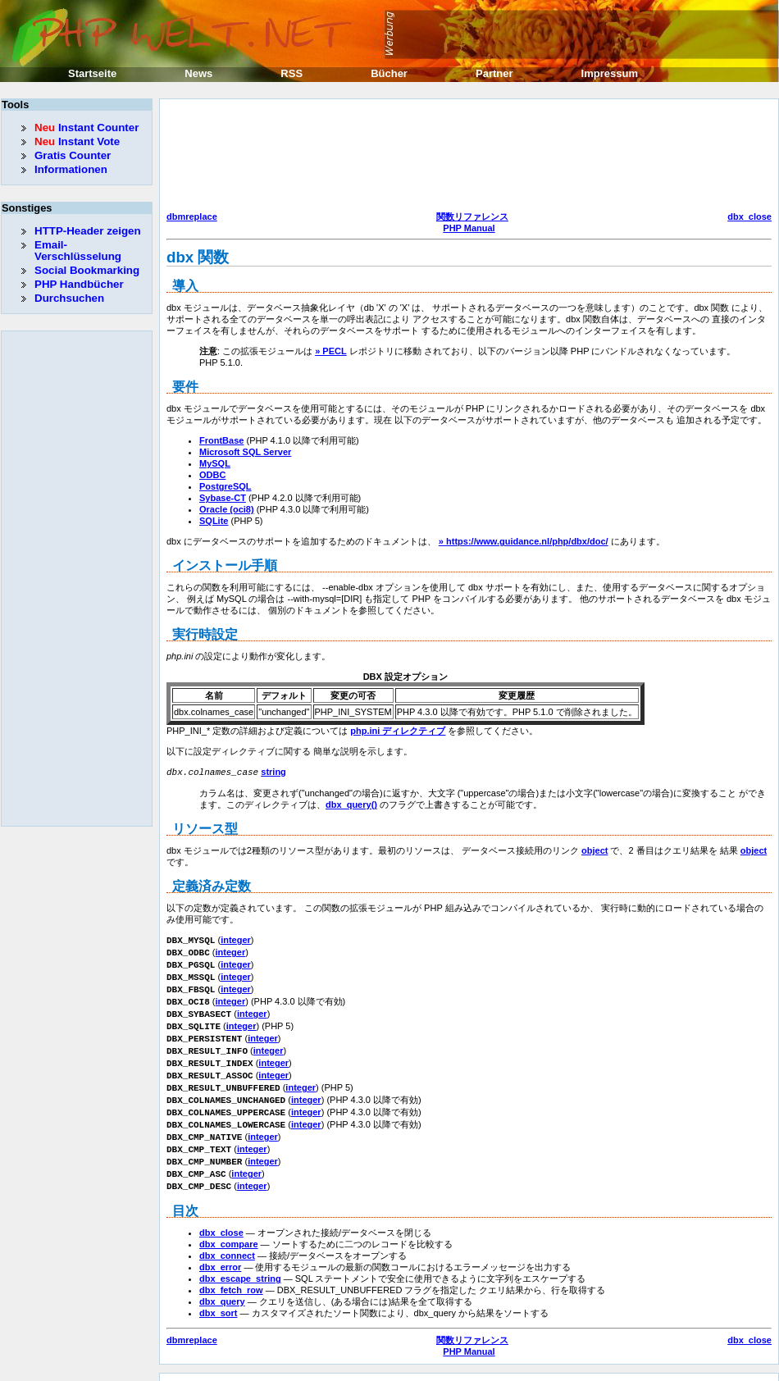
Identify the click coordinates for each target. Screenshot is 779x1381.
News (198, 73)
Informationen (70, 169)
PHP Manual (468, 228)
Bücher (389, 73)
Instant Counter (86, 127)
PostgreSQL (225, 486)
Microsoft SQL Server (245, 452)
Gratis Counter (72, 155)
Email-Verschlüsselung (77, 250)
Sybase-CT (222, 498)
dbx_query (222, 1283)
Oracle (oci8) (226, 509)
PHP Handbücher (79, 284)
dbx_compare (228, 1226)
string (273, 772)
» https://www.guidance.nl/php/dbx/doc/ (523, 541)
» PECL (331, 351)
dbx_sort (218, 1295)
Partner (494, 73)
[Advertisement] (237, 157)
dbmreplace (191, 216)
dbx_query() (351, 804)
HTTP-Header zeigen (87, 231)
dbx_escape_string (240, 1260)
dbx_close (749, 216)
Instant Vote (77, 141)
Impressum (609, 73)
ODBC (212, 475)
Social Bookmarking (86, 270)
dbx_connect (227, 1237)
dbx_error (220, 1249)
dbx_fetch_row (231, 1272)
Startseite (92, 73)
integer (236, 939)
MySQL (214, 463)
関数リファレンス (472, 216)
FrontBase (221, 440)
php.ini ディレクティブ (397, 731)
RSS (291, 73)
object (594, 850)
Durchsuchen (69, 298)
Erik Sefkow (522, 1368)
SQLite (213, 521)
